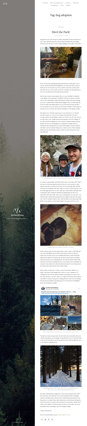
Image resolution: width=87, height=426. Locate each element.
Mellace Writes (19, 422)
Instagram (60, 415)
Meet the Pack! (61, 32)
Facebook (67, 415)
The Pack (61, 27)
